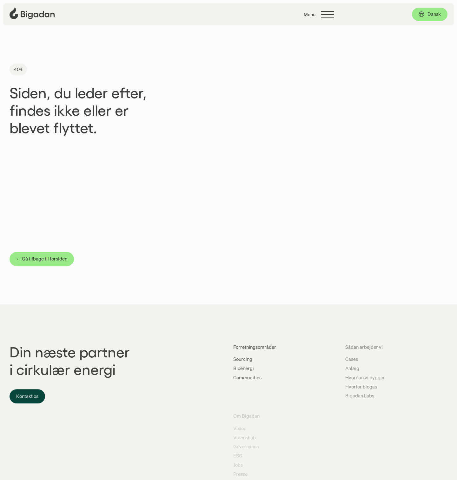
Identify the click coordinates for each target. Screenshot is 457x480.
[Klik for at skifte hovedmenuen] (319, 14)
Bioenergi (243, 368)
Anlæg (352, 368)
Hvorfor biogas (361, 386)
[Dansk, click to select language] (429, 14)
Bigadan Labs (359, 395)
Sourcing (242, 359)
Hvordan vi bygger (365, 377)
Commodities (247, 377)
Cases (351, 359)
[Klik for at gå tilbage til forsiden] (32, 13)
